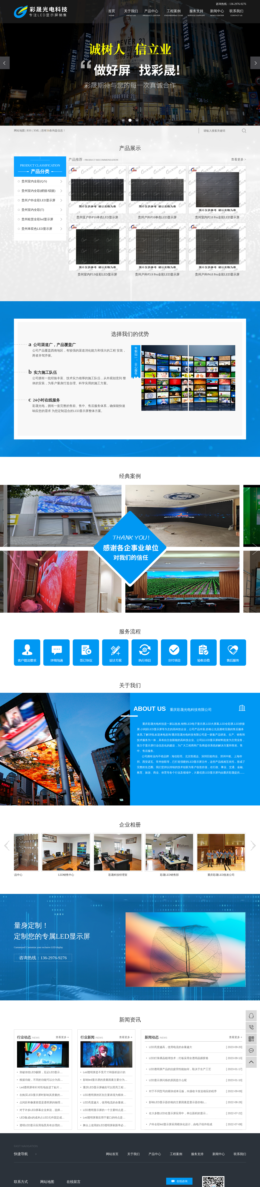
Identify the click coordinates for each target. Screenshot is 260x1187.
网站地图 (19, 130)
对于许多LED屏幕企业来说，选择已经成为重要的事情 (44, 1110)
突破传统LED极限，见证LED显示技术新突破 (44, 1072)
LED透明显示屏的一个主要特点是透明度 (107, 1110)
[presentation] (5, 63)
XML (36, 130)
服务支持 (196, 13)
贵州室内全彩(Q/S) (34, 181)
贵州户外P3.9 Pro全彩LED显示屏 (157, 274)
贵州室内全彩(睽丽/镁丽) (38, 190)
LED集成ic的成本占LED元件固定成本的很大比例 (44, 1117)
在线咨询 (182, 1181)
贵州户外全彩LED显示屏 (38, 200)
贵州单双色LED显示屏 (36, 228)
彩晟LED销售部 (170, 874)
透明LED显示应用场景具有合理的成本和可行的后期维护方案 (44, 1125)
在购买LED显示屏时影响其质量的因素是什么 (44, 1094)
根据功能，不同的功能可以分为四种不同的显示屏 (44, 1079)
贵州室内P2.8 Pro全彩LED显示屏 (217, 217)
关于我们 (131, 13)
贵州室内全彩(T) (32, 209)
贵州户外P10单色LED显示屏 (157, 217)
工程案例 (173, 13)
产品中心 (151, 13)
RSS (29, 130)
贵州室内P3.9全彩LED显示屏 (97, 274)
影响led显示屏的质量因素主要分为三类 (106, 1079)
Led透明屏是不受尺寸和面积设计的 (104, 1072)
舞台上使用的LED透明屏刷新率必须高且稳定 (107, 1125)
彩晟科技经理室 (118, 874)
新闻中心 (217, 13)
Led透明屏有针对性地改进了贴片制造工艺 (44, 1087)
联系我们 (236, 13)
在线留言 (73, 1182)
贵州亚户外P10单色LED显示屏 (97, 217)
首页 (111, 13)
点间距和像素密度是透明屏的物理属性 (43, 1102)
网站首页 (112, 1154)
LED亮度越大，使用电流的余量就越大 (106, 1102)
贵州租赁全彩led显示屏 (37, 219)
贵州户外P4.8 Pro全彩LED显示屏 (217, 274)
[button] (123, 120)
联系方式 (21, 1182)
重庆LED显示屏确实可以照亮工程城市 (106, 1087)
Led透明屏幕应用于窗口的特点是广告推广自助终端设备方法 (107, 1117)
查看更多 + (62, 1037)
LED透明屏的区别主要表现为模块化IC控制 (107, 1094)
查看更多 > (238, 159)
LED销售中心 (67, 874)
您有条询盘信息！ (53, 130)
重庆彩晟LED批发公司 (222, 874)
